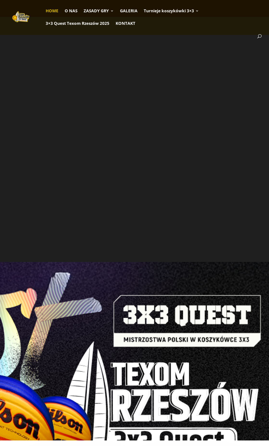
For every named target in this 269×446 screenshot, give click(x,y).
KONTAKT (125, 24)
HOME (52, 11)
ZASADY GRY (96, 11)
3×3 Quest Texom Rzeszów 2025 (77, 24)
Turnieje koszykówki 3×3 (169, 11)
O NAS (71, 11)
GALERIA (129, 11)
